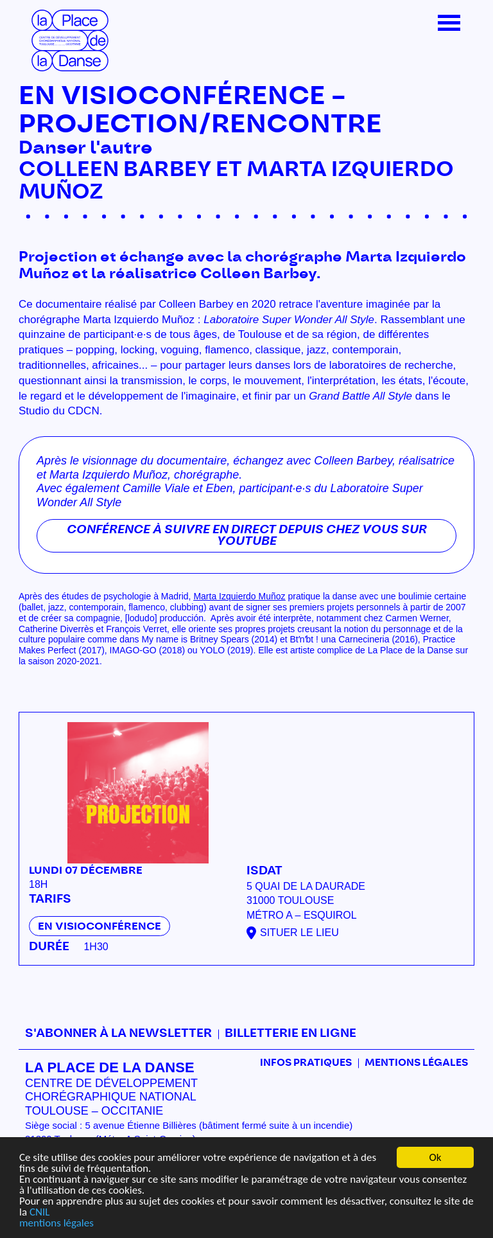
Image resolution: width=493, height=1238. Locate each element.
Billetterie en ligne (290, 1033)
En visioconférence (99, 926)
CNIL (39, 1212)
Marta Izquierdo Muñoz (239, 596)
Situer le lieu (299, 932)
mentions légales (56, 1223)
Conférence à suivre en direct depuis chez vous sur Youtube (247, 535)
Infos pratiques (306, 1063)
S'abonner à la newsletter (118, 1033)
